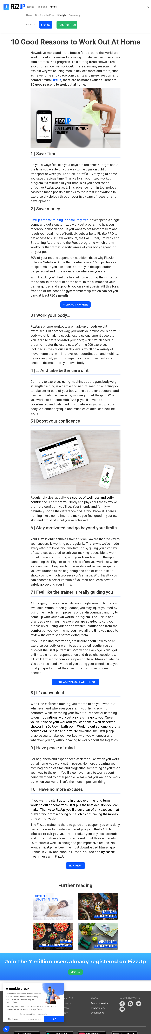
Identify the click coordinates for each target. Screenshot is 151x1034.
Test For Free (139, 6)
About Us (64, 6)
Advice (53, 6)
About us (66, 993)
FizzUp (56, 69)
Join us (75, 961)
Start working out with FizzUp (75, 671)
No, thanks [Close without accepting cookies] (13, 1019)
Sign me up (75, 855)
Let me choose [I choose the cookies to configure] (34, 1019)
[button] (111, 6)
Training (30, 6)
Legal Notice (97, 1002)
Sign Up (121, 6)
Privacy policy (98, 997)
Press (65, 997)
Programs (42, 6)
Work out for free (75, 294)
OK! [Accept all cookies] (54, 1019)
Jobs (65, 1002)
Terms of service (99, 993)
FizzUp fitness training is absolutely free (59, 209)
